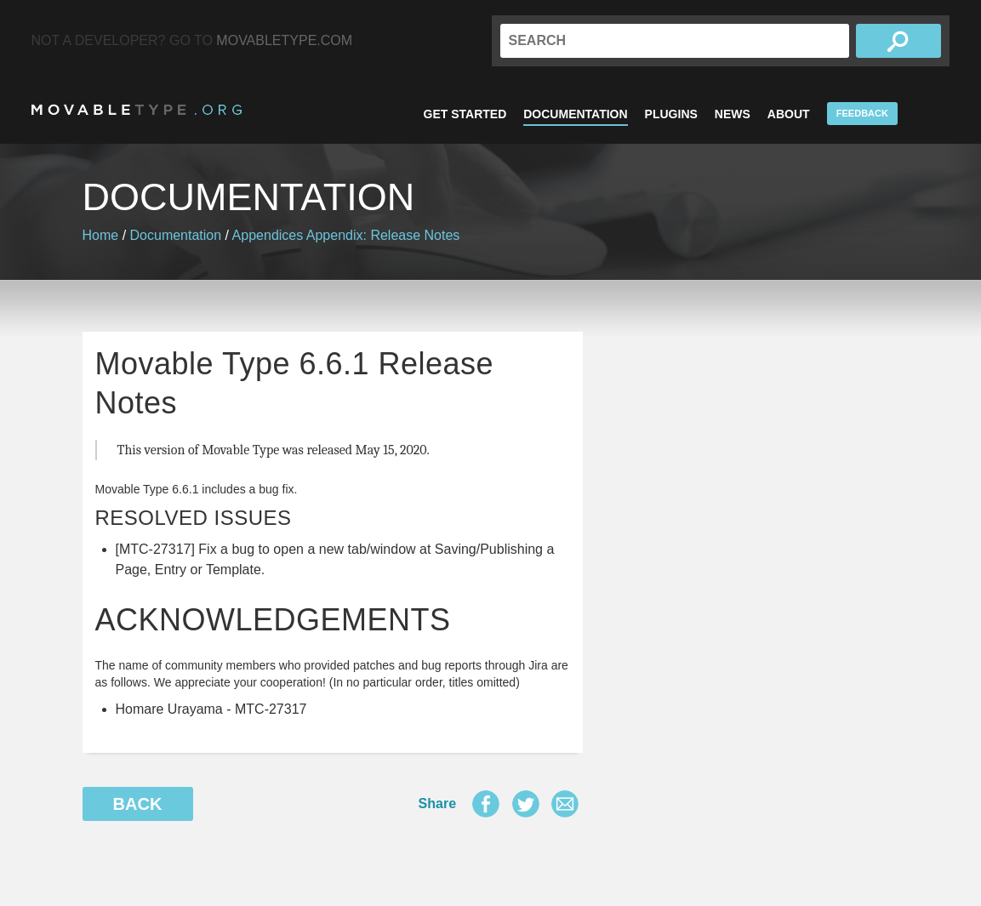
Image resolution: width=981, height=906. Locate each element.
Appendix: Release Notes (383, 235)
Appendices (268, 235)
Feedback (862, 113)
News (732, 114)
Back (138, 804)
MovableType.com (284, 40)
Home (101, 235)
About (788, 114)
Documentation (575, 114)
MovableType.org (136, 110)
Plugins (671, 114)
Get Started (465, 114)
